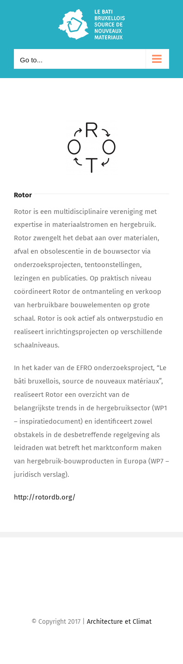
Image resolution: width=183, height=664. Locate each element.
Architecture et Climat (119, 622)
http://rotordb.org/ (45, 497)
